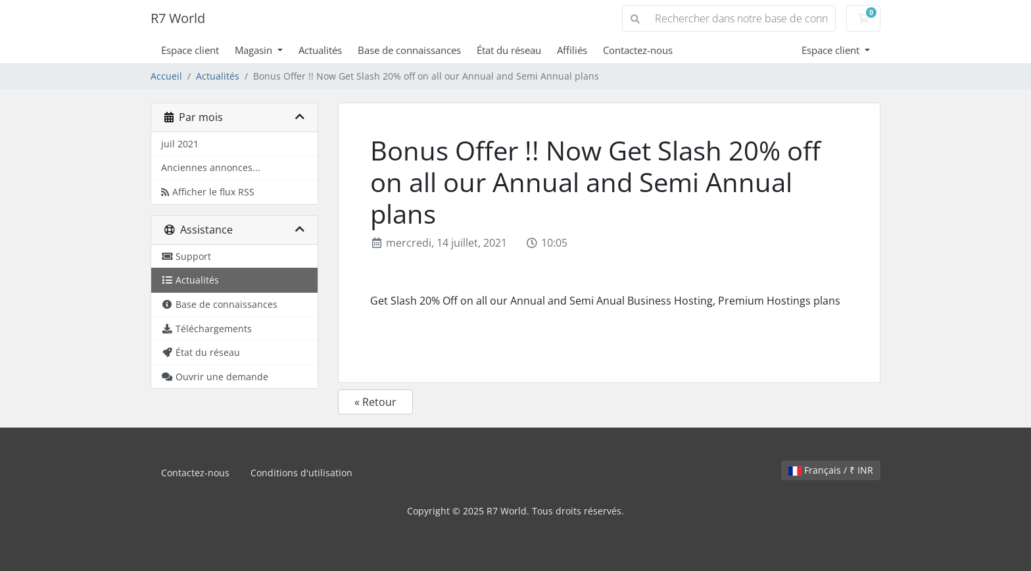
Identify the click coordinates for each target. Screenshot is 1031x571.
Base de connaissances (409, 50)
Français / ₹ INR (830, 470)
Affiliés (572, 50)
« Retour (375, 402)
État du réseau (509, 50)
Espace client (190, 50)
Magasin (255, 50)
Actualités (320, 50)
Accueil (166, 76)
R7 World (178, 18)
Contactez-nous (638, 50)
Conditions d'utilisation (301, 472)
